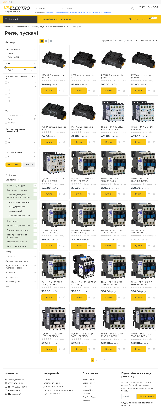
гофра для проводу (62, 13)
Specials (86, 393)
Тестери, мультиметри (18, 230)
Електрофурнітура (16, 185)
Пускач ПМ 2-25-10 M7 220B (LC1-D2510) (112, 335)
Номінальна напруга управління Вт (20, 130)
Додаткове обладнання (19, 216)
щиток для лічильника (77, 13)
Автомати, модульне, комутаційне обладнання (49, 27)
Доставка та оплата (53, 386)
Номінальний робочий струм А (20, 77)
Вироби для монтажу (17, 190)
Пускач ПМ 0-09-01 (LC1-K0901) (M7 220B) (113, 128)
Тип (20, 111)
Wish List (86, 386)
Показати (146, 40)
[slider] (5, 67)
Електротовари (20, 27)
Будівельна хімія (13, 277)
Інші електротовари (16, 246)
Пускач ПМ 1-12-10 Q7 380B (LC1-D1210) (141, 231)
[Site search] (97, 8)
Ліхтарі (8, 252)
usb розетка (107, 13)
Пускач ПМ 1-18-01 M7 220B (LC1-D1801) (51, 283)
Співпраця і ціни (51, 383)
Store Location (89, 379)
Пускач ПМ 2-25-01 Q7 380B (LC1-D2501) (82, 335)
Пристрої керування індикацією (17, 236)
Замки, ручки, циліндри (16, 261)
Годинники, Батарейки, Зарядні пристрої (16, 266)
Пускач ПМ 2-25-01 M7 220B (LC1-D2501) (52, 335)
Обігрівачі (10, 256)
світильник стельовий (94, 13)
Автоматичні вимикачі (19, 202)
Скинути (29, 164)
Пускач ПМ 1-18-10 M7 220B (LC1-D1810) (111, 283)
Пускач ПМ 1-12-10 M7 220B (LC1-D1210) (111, 231)
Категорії (20, 19)
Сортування (107, 40)
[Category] (49, 8)
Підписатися (147, 396)
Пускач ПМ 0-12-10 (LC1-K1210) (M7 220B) (52, 179)
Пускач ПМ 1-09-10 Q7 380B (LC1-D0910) (52, 231)
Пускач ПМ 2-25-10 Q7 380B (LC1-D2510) (142, 335)
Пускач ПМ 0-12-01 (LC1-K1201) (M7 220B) (142, 128)
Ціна (20, 63)
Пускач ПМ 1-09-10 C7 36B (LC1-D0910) (111, 179)
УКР (5, 2)
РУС (10, 2)
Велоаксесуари (12, 281)
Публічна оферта (51, 393)
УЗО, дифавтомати (17, 207)
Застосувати (13, 164)
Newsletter (87, 390)
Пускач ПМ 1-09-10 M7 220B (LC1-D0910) (141, 179)
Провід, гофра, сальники (19, 225)
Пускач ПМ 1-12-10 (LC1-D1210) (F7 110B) (82, 231)
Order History (88, 383)
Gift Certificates (89, 397)
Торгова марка (20, 49)
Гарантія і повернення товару (58, 390)
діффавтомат (50, 13)
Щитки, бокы (13, 221)
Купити (49, 90)
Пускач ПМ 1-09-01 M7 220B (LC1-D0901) (82, 179)
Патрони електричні (17, 242)
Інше (7, 286)
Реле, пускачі (15, 211)
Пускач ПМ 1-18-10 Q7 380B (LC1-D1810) (141, 283)
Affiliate (86, 401)
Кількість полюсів (20, 152)
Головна (7, 27)
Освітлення (10, 175)
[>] (105, 360)
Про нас (47, 379)
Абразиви (10, 272)
